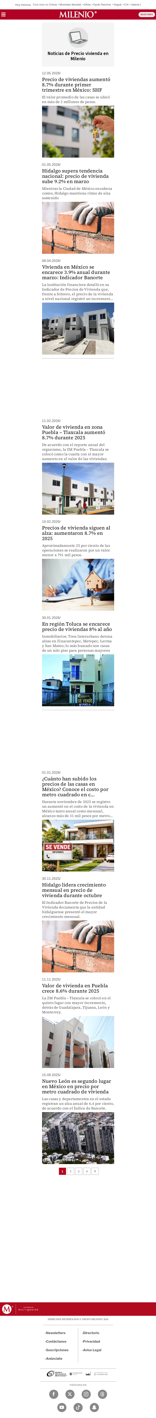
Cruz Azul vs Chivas (45, 4)
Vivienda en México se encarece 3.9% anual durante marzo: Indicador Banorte (76, 272)
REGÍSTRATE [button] (147, 14)
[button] (3, 16)
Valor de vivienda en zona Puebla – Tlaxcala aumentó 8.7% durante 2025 (73, 432)
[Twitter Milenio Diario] (70, 1394)
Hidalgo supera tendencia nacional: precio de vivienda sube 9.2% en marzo (75, 176)
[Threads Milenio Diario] (102, 1394)
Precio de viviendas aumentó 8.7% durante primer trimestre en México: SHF (76, 84)
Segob (118, 4)
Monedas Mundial (70, 4)
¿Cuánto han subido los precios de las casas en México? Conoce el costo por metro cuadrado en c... (75, 786)
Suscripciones (57, 1350)
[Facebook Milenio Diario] (53, 1394)
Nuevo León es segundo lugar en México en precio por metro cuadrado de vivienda (76, 1086)
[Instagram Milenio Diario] (86, 1394)
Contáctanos (56, 1341)
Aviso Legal (92, 1350)
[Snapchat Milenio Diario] (94, 1407)
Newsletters (56, 1333)
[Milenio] (78, 14)
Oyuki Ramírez (102, 4)
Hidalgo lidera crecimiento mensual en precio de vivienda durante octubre (74, 890)
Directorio (91, 1333)
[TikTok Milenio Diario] (78, 1407)
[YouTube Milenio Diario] (61, 1407)
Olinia (87, 4)
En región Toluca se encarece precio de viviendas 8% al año (77, 627)
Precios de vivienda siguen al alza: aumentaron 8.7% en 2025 (76, 533)
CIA (126, 4)
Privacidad (91, 1341)
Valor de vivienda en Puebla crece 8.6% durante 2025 (75, 988)
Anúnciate (54, 1359)
